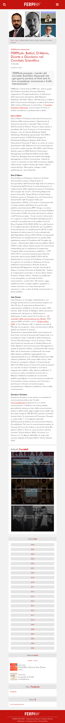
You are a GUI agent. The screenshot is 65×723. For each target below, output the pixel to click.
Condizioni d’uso (31, 721)
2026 (32, 545)
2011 (32, 615)
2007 (32, 634)
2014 (32, 601)
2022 (32, 563)
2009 (32, 624)
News (16, 40)
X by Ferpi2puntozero (17, 704)
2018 (32, 582)
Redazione (20, 721)
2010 (32, 620)
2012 (32, 610)
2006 (32, 639)
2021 (32, 568)
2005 (32, 643)
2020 (32, 573)
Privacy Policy (43, 721)
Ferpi (12, 40)
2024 (32, 554)
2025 (32, 549)
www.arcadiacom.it (18, 403)
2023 (32, 559)
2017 (32, 587)
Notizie (30, 660)
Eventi (35, 660)
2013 (32, 606)
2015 (32, 596)
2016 (32, 592)
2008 (32, 629)
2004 (32, 648)
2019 (32, 577)
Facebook (13, 692)
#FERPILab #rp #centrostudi (20, 49)
